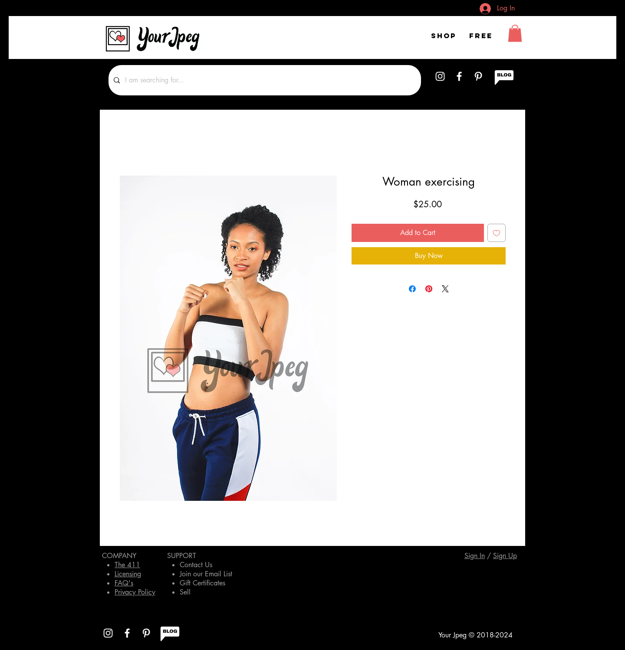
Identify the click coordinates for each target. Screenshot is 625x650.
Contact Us (196, 564)
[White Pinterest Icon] (478, 76)
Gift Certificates (202, 583)
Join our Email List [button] (206, 573)
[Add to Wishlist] (496, 233)
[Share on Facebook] (412, 289)
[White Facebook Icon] (459, 76)
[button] (515, 33)
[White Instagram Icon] (440, 76)
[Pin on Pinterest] (429, 289)
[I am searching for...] (264, 80)
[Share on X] (445, 289)
